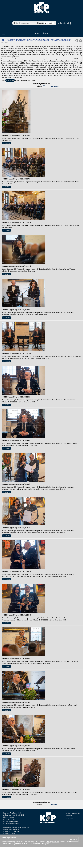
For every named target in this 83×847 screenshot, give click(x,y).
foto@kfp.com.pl (13, 823)
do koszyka (10, 80)
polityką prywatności (52, 842)
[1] (44, 86)
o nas (36, 33)
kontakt (45, 33)
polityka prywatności (73, 813)
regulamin (69, 815)
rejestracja (69, 818)
